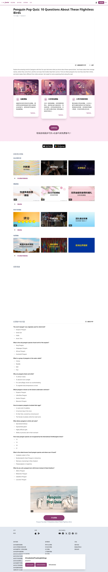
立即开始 (54, 128)
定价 (31, 2)
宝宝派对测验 (48, 547)
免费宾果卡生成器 (18, 570)
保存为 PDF (89, 321)
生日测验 (47, 549)
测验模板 (19, 204)
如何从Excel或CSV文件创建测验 (21, 554)
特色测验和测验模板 (22, 178)
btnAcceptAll (30, 564)
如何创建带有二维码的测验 (20, 549)
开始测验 (54, 518)
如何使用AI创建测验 (18, 551)
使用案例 (25, 2)
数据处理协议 (78, 547)
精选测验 (13, 2)
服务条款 (77, 544)
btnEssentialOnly (41, 564)
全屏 (91, 65)
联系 (14, 533)
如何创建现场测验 (18, 544)
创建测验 (101, 2)
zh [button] (106, 2)
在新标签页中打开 (80, 65)
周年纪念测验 (48, 544)
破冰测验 (47, 554)
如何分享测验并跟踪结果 (19, 547)
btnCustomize (52, 564)
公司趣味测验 (48, 551)
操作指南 (19, 2)
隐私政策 (77, 549)
